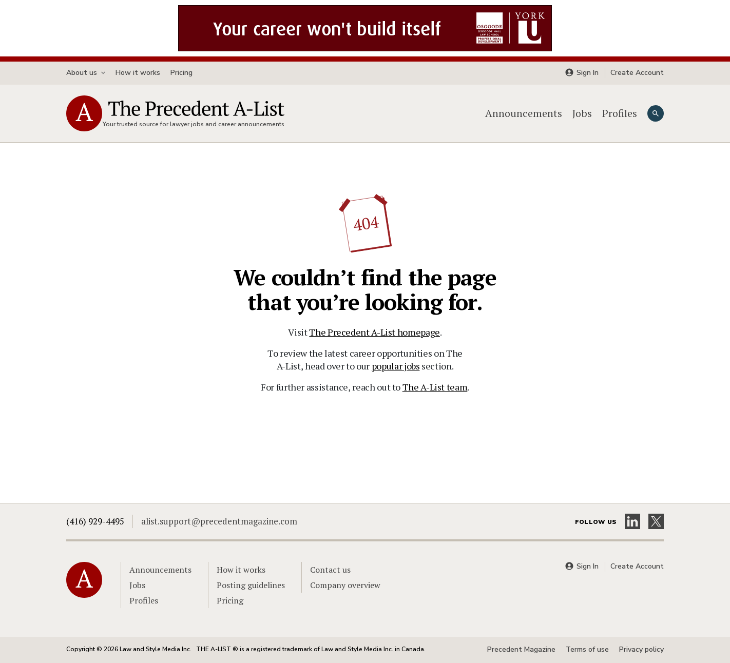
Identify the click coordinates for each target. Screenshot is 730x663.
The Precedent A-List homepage (374, 332)
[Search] (655, 113)
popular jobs (396, 366)
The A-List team (435, 387)
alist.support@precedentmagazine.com (219, 521)
